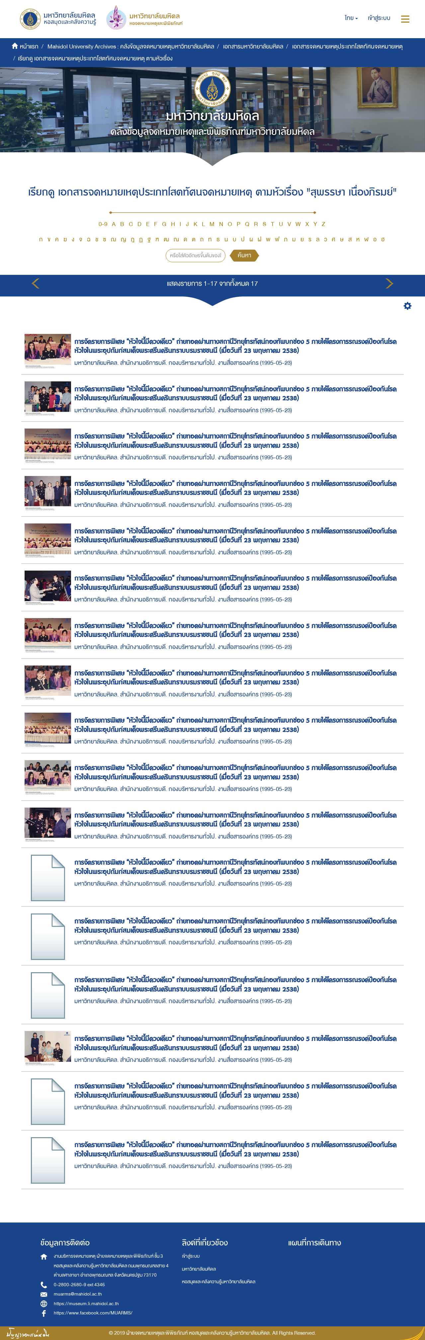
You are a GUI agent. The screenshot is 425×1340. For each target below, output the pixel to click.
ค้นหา (244, 255)
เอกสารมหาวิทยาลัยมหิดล (253, 46)
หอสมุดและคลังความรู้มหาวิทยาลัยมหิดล (218, 1282)
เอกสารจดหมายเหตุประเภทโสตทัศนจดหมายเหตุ (347, 46)
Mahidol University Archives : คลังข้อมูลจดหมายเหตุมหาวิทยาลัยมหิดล (130, 46)
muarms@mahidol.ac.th (78, 1294)
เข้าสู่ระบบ (191, 1256)
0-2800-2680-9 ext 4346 (79, 1285)
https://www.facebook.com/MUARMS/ (93, 1313)
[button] (351, 18)
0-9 (103, 224)
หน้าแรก (29, 46)
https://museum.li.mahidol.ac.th (86, 1304)
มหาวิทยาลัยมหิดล (199, 1269)
